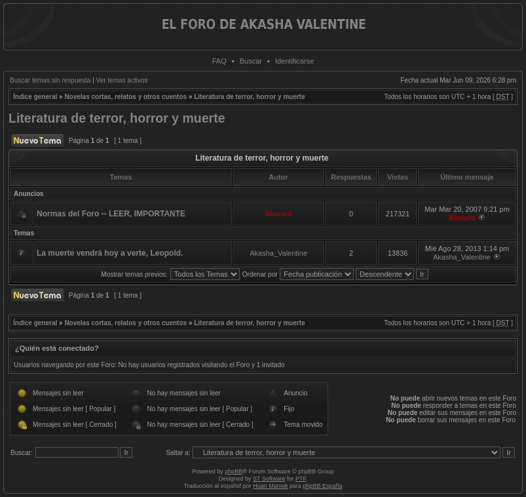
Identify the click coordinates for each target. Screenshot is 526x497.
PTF (300, 478)
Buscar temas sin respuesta (50, 80)
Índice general (35, 96)
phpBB (233, 471)
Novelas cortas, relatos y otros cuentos (125, 96)
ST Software (269, 478)
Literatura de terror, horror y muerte (249, 96)
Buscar (251, 61)
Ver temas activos (122, 80)
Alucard (278, 214)
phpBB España (322, 486)
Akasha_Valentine (278, 253)
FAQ (219, 61)
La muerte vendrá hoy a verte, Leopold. (110, 253)
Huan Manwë (270, 486)
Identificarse (294, 61)
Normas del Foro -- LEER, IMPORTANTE (111, 213)
